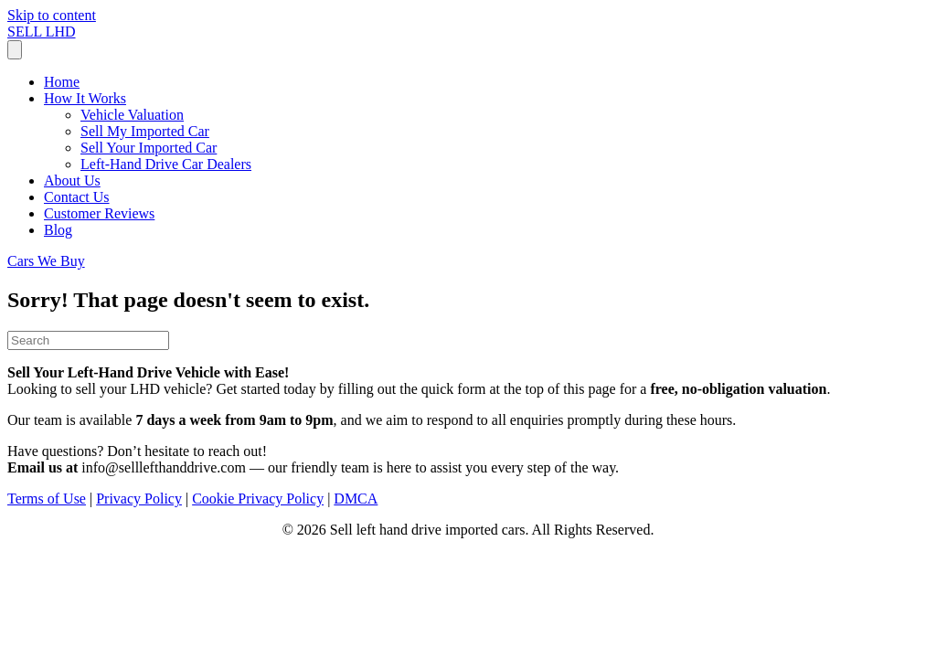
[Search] (88, 340)
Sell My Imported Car (144, 131)
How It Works (85, 98)
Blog (58, 230)
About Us (72, 180)
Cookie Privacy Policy (258, 498)
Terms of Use (46, 498)
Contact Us (77, 197)
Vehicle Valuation (132, 114)
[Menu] (14, 49)
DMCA (356, 498)
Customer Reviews (99, 213)
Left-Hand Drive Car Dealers (165, 164)
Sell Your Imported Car (148, 147)
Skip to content (51, 15)
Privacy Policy (139, 498)
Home (62, 82)
